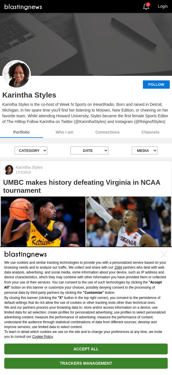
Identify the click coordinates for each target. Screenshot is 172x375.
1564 (118, 267)
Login (163, 6)
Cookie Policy (42, 337)
